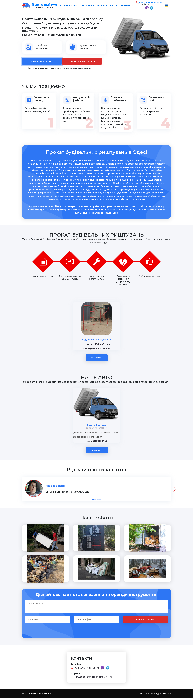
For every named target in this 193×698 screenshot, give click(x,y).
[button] (168, 5)
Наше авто (113, 5)
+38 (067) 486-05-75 (150, 2)
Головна (66, 5)
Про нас (100, 5)
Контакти (127, 5)
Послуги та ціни (83, 5)
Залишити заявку (146, 619)
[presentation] (173, 489)
